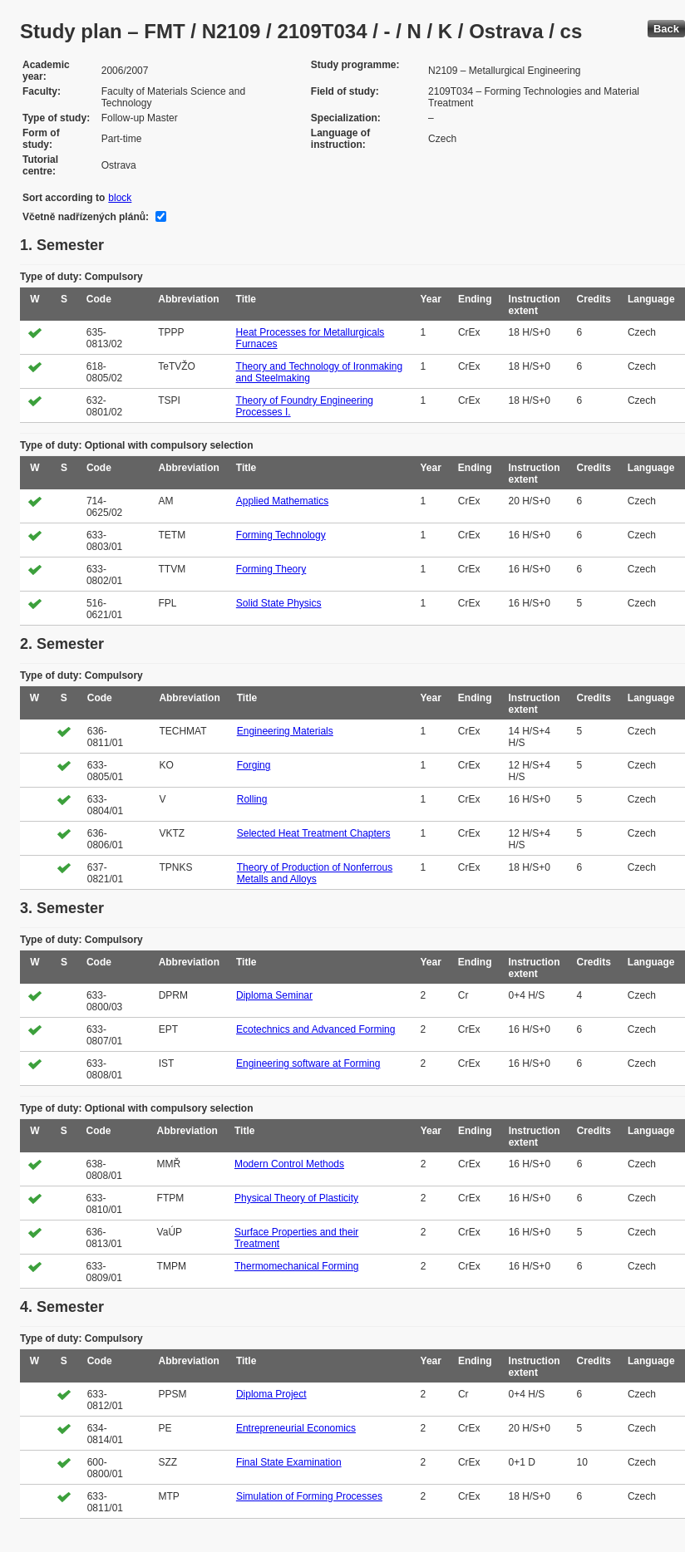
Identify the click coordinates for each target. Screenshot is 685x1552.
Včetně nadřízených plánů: (85, 217)
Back (666, 28)
